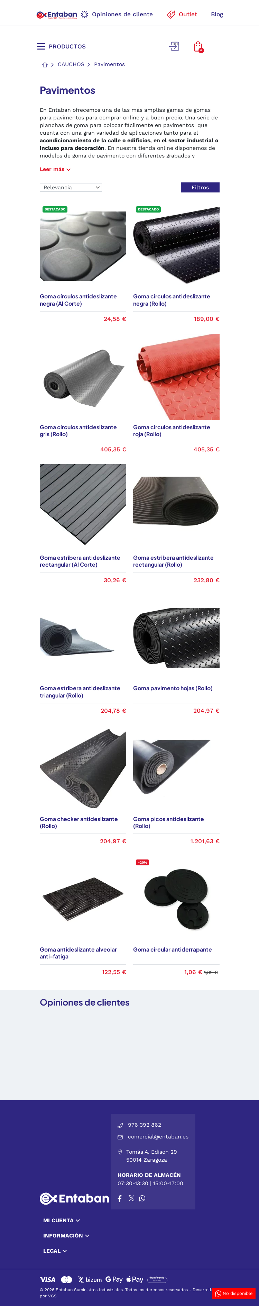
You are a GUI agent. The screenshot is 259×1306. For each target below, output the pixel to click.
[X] (132, 1198)
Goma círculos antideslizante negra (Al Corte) (78, 300)
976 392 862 (144, 1125)
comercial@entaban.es (158, 1136)
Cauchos (71, 64)
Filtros (200, 187)
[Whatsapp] (142, 1198)
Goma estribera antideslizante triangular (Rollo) (80, 692)
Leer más (56, 169)
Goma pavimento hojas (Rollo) (173, 688)
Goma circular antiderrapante (172, 949)
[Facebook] (120, 1198)
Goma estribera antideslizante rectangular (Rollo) (173, 561)
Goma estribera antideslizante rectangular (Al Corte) (80, 561)
